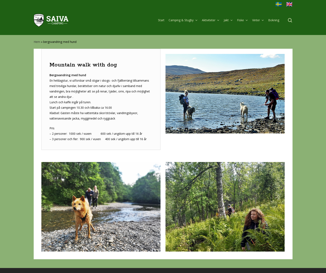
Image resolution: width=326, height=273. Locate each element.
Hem (37, 42)
